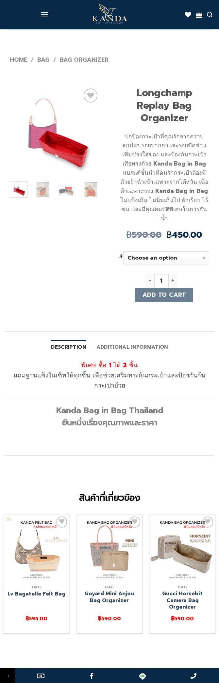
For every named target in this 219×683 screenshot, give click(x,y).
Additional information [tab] (132, 347)
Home (18, 60)
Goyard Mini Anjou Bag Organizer (109, 597)
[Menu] (45, 14)
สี (120, 257)
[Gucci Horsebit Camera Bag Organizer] (182, 548)
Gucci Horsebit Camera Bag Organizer (182, 600)
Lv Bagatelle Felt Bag (36, 594)
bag (43, 60)
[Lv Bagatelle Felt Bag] (37, 548)
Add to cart (164, 295)
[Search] (209, 14)
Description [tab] (68, 347)
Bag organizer (84, 60)
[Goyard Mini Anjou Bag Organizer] (109, 548)
